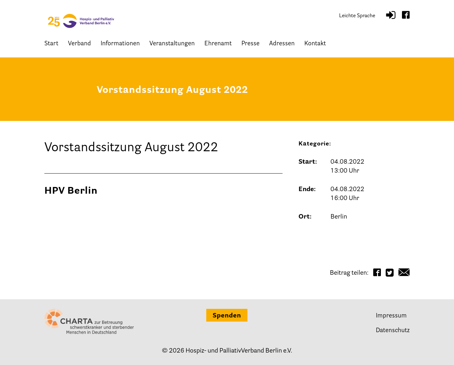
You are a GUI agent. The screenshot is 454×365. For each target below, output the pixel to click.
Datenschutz (393, 331)
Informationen (120, 44)
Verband (79, 44)
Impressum (391, 316)
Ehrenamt (218, 44)
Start (51, 44)
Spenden (227, 316)
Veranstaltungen (172, 44)
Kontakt (315, 44)
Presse (250, 44)
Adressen (282, 44)
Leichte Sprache (357, 16)
